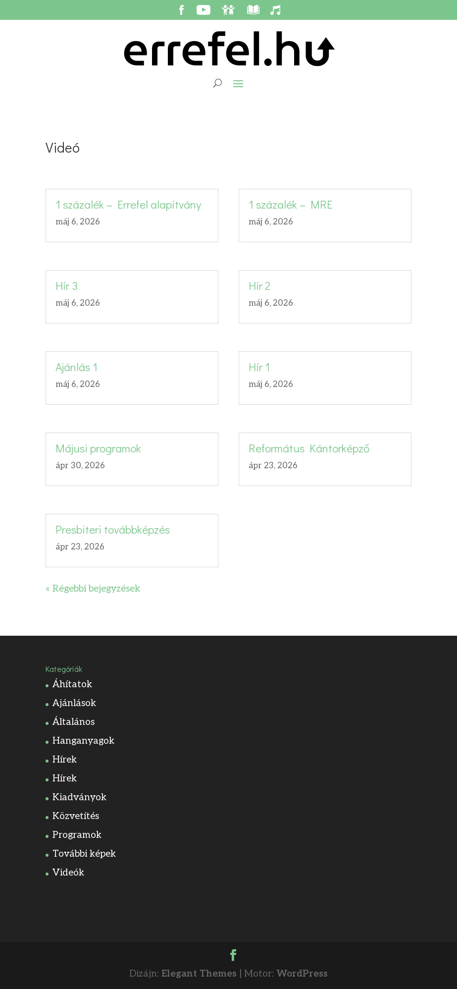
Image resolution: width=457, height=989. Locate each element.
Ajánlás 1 (76, 366)
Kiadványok (79, 797)
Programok (77, 835)
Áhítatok (72, 684)
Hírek (64, 760)
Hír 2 (259, 285)
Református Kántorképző (309, 447)
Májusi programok (98, 447)
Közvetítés (75, 816)
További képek (84, 854)
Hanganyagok (83, 741)
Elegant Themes (199, 974)
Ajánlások (74, 703)
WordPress (302, 974)
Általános (73, 722)
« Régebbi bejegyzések (93, 589)
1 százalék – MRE (291, 204)
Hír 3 (66, 285)
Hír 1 (259, 366)
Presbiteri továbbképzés (112, 529)
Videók (68, 873)
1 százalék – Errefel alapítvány (128, 204)
